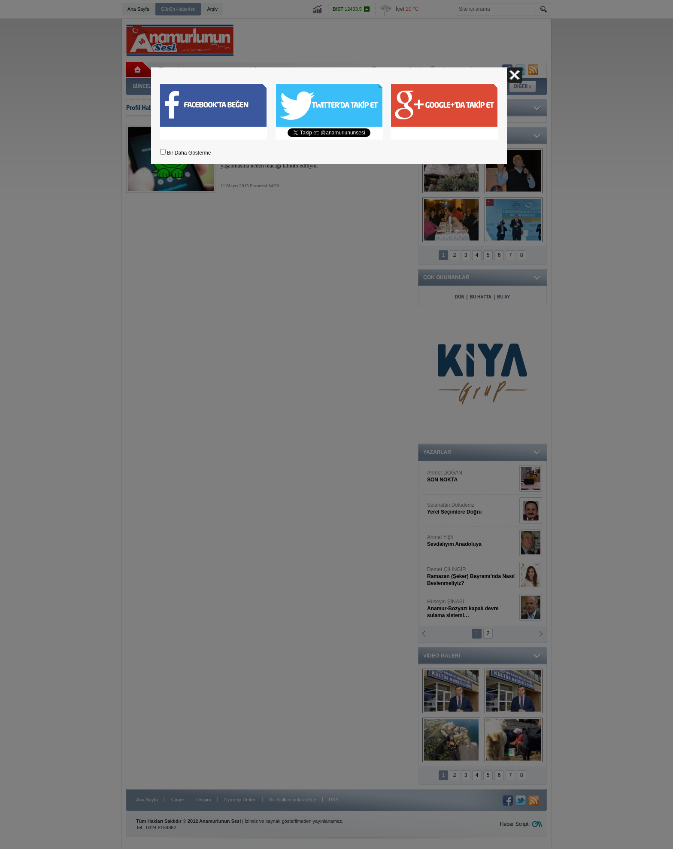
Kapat (514, 75)
